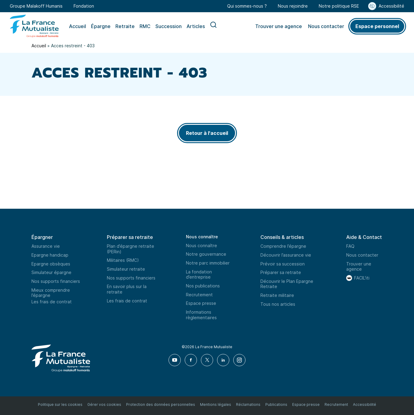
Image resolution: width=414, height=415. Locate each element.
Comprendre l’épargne (283, 246)
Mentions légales (215, 404)
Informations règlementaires (201, 314)
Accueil (77, 26)
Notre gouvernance (206, 254)
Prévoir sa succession (282, 263)
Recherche (213, 26)
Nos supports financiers (55, 281)
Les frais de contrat (51, 301)
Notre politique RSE (339, 6)
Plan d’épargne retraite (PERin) (130, 249)
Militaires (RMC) (123, 260)
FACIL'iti (361, 277)
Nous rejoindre (293, 6)
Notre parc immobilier (208, 262)
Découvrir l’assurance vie (285, 255)
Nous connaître (202, 236)
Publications (276, 404)
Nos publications (203, 285)
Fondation (84, 6)
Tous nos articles (277, 304)
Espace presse (201, 303)
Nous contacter (326, 26)
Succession (168, 26)
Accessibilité (391, 6)
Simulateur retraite (126, 269)
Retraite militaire (277, 295)
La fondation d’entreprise (199, 274)
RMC (145, 26)
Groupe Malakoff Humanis (36, 6)
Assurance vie (45, 246)
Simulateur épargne (51, 272)
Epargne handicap (49, 255)
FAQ (350, 246)
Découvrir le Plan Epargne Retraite (286, 284)
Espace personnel (377, 26)
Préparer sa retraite (280, 272)
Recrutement (199, 294)
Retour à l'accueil (207, 133)
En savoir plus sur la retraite (127, 289)
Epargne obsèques (50, 263)
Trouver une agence (278, 26)
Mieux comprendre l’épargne (50, 292)
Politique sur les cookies (60, 404)
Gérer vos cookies (104, 404)
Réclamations (248, 404)
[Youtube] (175, 360)
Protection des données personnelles (160, 404)
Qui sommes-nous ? (247, 6)
